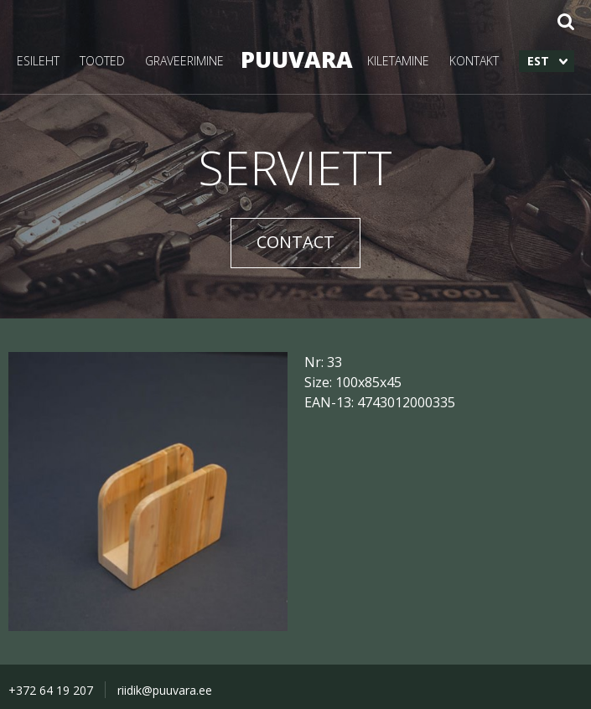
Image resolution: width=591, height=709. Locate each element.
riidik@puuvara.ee (164, 690)
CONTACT (295, 241)
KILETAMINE (398, 61)
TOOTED (102, 61)
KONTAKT (474, 61)
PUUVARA (295, 59)
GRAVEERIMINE (184, 61)
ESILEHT (38, 61)
